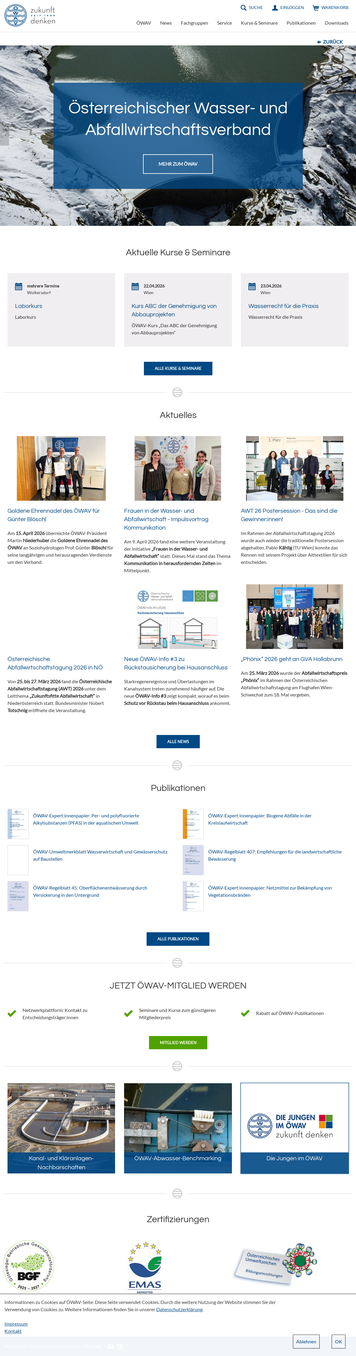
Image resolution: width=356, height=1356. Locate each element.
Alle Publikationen (178, 938)
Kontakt (13, 1331)
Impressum (16, 1324)
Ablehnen (306, 1341)
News (166, 23)
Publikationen (301, 23)
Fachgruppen (194, 23)
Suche (256, 7)
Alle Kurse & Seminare (178, 368)
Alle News (178, 741)
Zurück (333, 42)
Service (224, 23)
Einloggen (292, 7)
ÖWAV (143, 23)
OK (338, 1341)
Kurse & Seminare (259, 23)
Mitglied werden (178, 1042)
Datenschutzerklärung (179, 1309)
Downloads (336, 23)
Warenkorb (334, 7)
